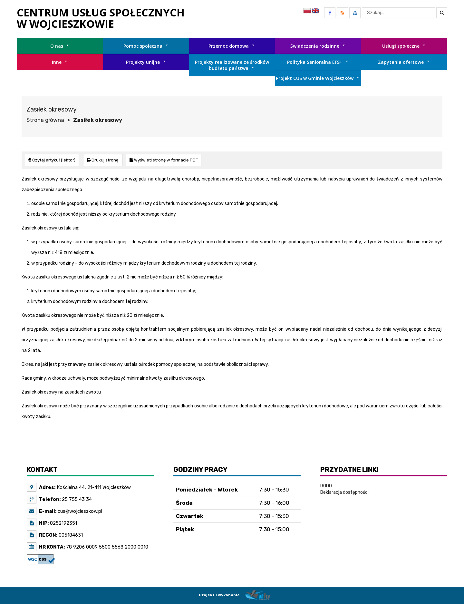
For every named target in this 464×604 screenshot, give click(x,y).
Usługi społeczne (404, 46)
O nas (60, 46)
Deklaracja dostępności (344, 492)
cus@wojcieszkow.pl (79, 511)
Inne (60, 62)
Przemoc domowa (231, 46)
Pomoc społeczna (146, 46)
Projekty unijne (146, 62)
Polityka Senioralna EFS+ (318, 62)
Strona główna (45, 120)
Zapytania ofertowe (404, 62)
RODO (326, 485)
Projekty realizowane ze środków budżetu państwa (232, 65)
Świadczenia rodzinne (318, 46)
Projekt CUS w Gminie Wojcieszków (318, 78)
